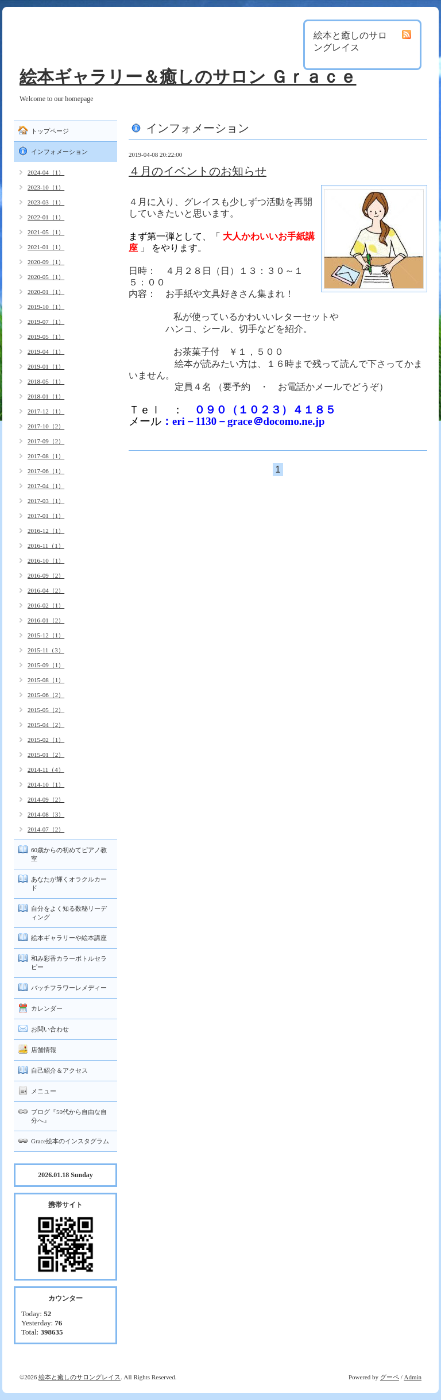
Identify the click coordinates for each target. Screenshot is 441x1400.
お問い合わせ (50, 1029)
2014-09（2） (46, 799)
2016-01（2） (46, 620)
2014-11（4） (46, 769)
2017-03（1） (46, 500)
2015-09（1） (46, 665)
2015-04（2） (46, 724)
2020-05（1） (46, 276)
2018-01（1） (46, 396)
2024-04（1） (46, 172)
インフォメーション (59, 151)
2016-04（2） (46, 590)
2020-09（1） (46, 261)
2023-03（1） (46, 202)
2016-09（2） (46, 575)
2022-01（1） (46, 217)
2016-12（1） (46, 530)
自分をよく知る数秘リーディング (69, 913)
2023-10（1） (46, 187)
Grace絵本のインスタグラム (70, 1141)
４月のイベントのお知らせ (197, 171)
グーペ (389, 1377)
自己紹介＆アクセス (59, 1070)
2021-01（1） (46, 246)
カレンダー (47, 1008)
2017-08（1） (46, 456)
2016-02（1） (46, 605)
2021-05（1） (46, 232)
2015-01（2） (46, 754)
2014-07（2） (46, 829)
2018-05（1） (46, 381)
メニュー (43, 1091)
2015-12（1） (46, 635)
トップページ (50, 130)
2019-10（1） (46, 306)
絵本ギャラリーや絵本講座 (69, 937)
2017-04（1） (46, 485)
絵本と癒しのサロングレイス (79, 1377)
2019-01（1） (46, 366)
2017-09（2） (46, 441)
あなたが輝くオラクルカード (69, 883)
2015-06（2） (46, 694)
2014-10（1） (46, 784)
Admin (412, 1377)
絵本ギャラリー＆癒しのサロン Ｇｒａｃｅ (188, 76)
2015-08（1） (46, 679)
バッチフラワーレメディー (69, 987)
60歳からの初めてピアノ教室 (69, 854)
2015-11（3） (46, 650)
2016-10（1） (46, 560)
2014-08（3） (46, 814)
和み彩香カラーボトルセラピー (69, 962)
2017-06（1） (46, 470)
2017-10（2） (46, 426)
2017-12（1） (46, 411)
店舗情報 (43, 1049)
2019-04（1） (46, 351)
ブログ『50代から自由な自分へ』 (69, 1116)
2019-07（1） (46, 321)
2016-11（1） (46, 545)
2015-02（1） (46, 739)
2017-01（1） (46, 515)
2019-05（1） (46, 336)
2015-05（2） (46, 709)
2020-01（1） (46, 291)
